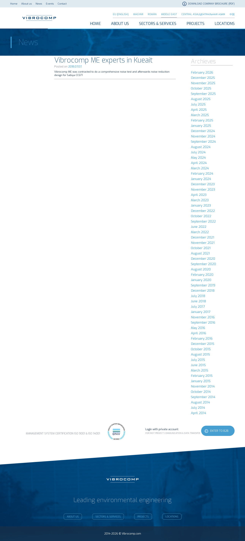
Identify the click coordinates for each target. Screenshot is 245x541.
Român (152, 14)
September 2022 (203, 221)
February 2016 (202, 338)
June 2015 (198, 365)
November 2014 (203, 386)
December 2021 (202, 237)
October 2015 (201, 349)
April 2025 (199, 110)
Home (13, 3)
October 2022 (201, 216)
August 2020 (201, 269)
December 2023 (203, 184)
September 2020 (203, 264)
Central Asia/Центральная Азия (203, 14)
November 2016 (203, 317)
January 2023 (201, 205)
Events (50, 3)
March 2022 (200, 232)
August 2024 (200, 147)
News (39, 3)
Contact (62, 3)
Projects (195, 23)
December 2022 (203, 211)
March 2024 (200, 168)
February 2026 (202, 72)
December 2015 (202, 344)
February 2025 (202, 120)
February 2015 (202, 376)
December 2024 (203, 131)
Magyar (138, 14)
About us (26, 3)
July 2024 (198, 152)
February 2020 (202, 274)
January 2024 (201, 179)
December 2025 (203, 78)
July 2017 (198, 306)
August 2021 (200, 253)
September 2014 (203, 397)
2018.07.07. (75, 66)
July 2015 (198, 360)
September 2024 (203, 141)
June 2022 (198, 227)
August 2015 (200, 354)
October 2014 (201, 392)
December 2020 (203, 259)
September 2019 (203, 285)
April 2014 (198, 413)
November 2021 (203, 243)
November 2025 (203, 83)
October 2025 (201, 88)
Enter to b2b (219, 431)
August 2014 (200, 402)
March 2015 (199, 370)
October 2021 (201, 248)
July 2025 (198, 104)
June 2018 (198, 301)
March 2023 (200, 200)
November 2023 (203, 189)
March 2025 (200, 115)
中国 (232, 14)
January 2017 (200, 312)
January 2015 (200, 381)
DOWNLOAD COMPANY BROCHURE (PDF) (211, 3)
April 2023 (198, 195)
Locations (225, 23)
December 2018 (203, 290)
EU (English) (121, 14)
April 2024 (199, 163)
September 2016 (203, 322)
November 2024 (203, 136)
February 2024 (202, 173)
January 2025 (201, 126)
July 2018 (198, 296)
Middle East (169, 14)
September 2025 (203, 94)
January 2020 (201, 280)
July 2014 (198, 408)
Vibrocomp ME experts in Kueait (103, 60)
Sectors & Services (157, 23)
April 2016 (198, 333)
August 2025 (200, 99)
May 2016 (198, 328)
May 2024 (198, 157)
